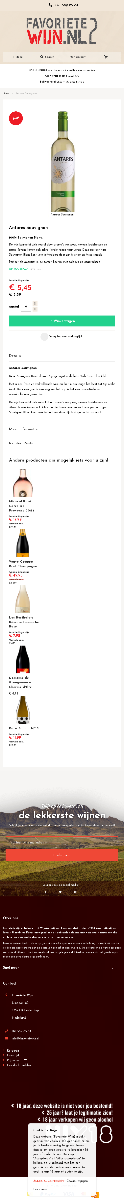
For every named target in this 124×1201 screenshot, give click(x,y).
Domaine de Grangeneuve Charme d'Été (20, 682)
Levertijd (13, 1055)
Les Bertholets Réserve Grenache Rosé (24, 622)
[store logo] (62, 31)
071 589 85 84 (21, 1031)
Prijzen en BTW (17, 1060)
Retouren (13, 1050)
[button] (61, 337)
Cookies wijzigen (77, 1181)
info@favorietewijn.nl (25, 1038)
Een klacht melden (19, 1065)
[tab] (62, 356)
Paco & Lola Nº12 (24, 728)
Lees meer (40, 1189)
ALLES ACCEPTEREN (48, 1181)
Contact (10, 984)
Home (6, 93)
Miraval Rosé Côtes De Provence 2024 (21, 506)
